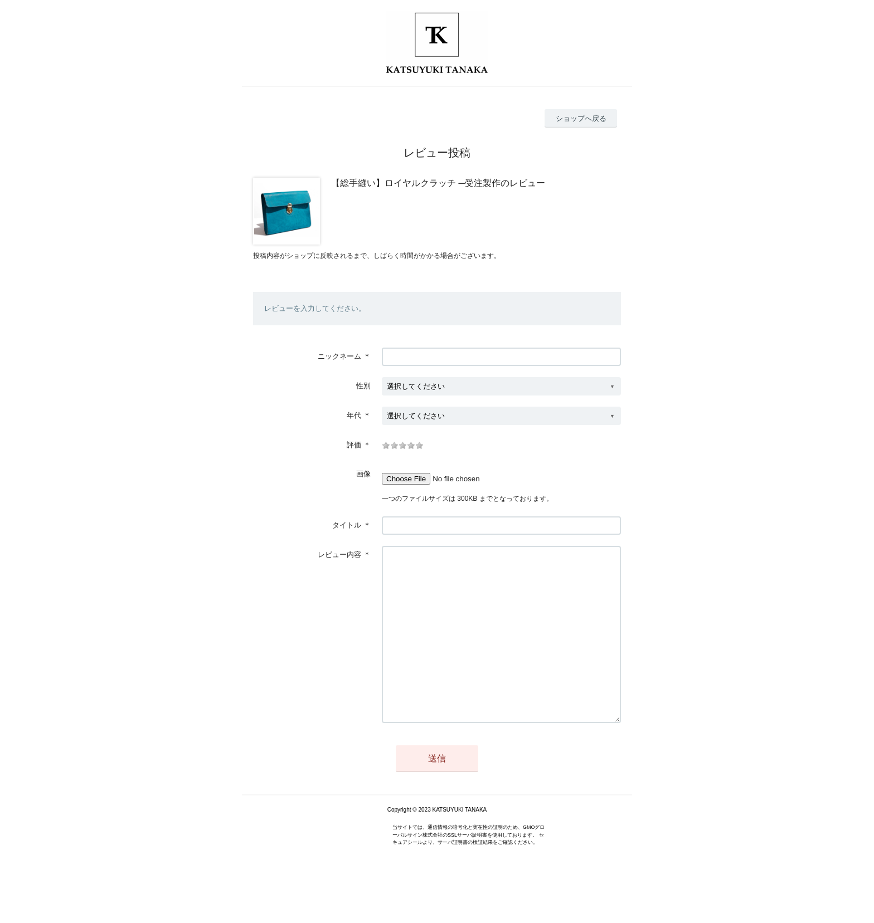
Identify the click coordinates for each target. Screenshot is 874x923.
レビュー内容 (339, 554)
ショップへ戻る (581, 118)
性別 (363, 386)
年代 (354, 415)
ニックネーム (339, 356)
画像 (363, 474)
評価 (354, 445)
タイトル (346, 525)
